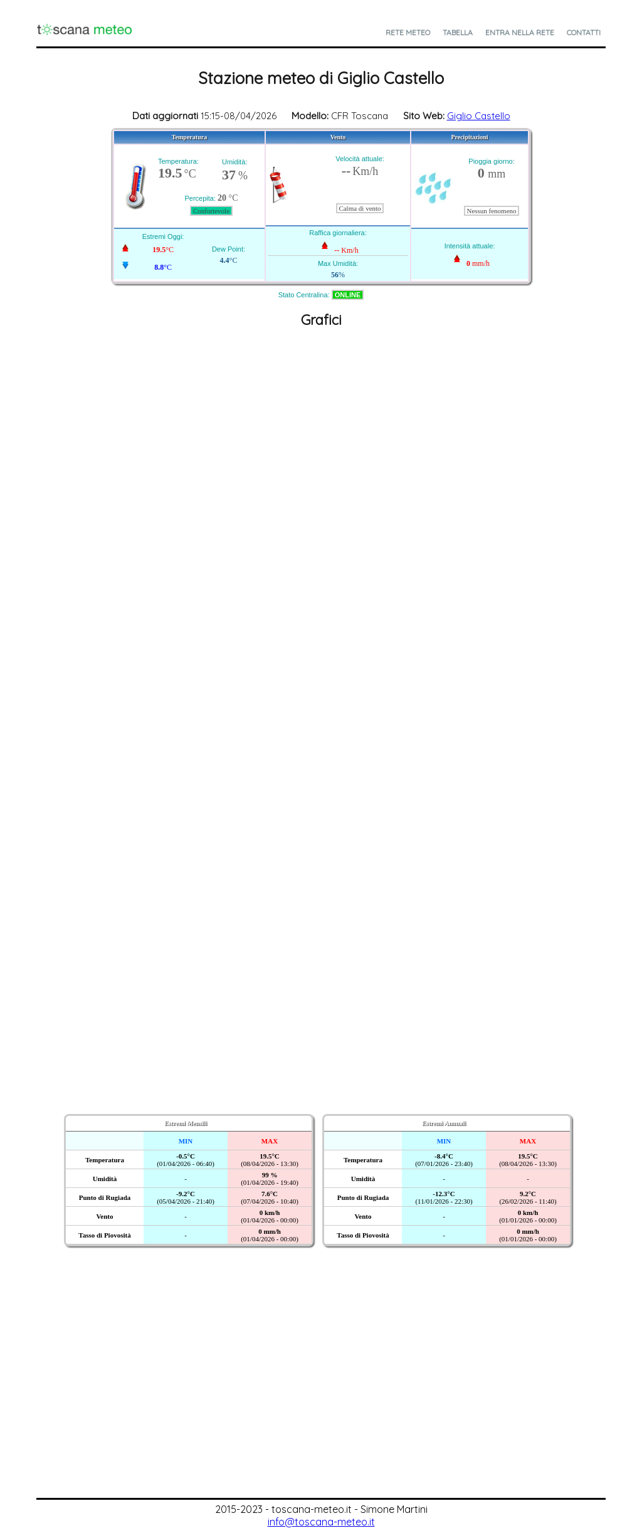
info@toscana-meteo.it (321, 1521)
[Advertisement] (321, 1404)
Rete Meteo (408, 32)
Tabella (458, 32)
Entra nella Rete (519, 32)
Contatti (584, 32)
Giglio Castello (478, 116)
